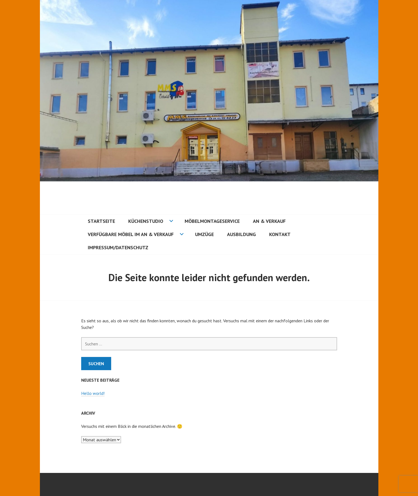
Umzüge (204, 234)
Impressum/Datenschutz (118, 247)
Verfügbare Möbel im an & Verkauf (131, 234)
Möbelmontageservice (212, 221)
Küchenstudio (145, 221)
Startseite (101, 221)
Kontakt (280, 234)
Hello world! (93, 393)
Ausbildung (241, 234)
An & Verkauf (269, 221)
